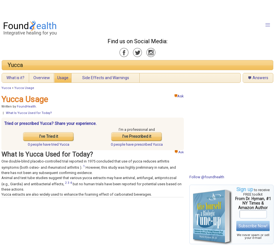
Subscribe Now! (253, 225)
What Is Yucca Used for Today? (29, 113)
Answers (260, 78)
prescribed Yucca (137, 144)
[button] (267, 25)
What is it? (15, 78)
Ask (179, 96)
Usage (62, 78)
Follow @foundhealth (206, 177)
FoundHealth (26, 106)
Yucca (15, 65)
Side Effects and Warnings (105, 78)
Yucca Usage (24, 88)
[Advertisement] (70, 8)
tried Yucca (48, 144)
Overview (41, 78)
